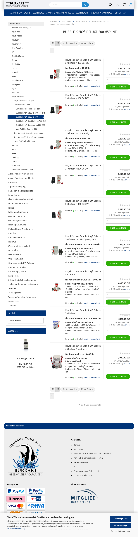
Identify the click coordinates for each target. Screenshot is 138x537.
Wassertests (13, 301)
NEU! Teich (13, 250)
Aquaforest (16, 44)
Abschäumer (14, 23)
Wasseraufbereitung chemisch (22, 297)
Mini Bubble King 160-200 (26, 129)
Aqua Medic (17, 36)
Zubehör (12, 305)
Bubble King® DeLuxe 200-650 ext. (30, 113)
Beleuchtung (14, 195)
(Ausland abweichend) (92, 86)
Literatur (12, 242)
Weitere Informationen (120, 531)
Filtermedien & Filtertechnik (20, 199)
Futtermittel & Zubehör (18, 212)
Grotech (15, 72)
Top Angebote (14, 293)
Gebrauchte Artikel (16, 216)
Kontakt (77, 445)
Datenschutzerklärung (16, 529)
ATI (13, 52)
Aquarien (12, 182)
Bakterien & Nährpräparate (20, 191)
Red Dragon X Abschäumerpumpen (28, 133)
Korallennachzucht (16, 237)
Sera (14, 149)
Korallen (12, 233)
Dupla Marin (17, 64)
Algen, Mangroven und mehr (21, 174)
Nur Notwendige (120, 525)
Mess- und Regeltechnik (19, 246)
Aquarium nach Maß (101, 13)
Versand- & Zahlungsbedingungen (88, 458)
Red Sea (15, 93)
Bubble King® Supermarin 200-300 (30, 125)
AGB (75, 467)
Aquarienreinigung (16, 186)
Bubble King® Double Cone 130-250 (30, 121)
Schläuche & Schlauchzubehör (22, 280)
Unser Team (120, 13)
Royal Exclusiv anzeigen (24, 101)
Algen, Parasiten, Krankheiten (21, 178)
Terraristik (13, 288)
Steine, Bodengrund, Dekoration (23, 284)
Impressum (78, 449)
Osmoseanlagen (15, 259)
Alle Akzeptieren (120, 519)
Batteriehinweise (81, 462)
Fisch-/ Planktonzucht (18, 203)
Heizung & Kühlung (17, 225)
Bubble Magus (18, 56)
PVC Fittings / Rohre (17, 271)
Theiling (15, 157)
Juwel (14, 76)
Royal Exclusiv (18, 97)
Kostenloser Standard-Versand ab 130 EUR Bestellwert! (60, 13)
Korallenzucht (17, 80)
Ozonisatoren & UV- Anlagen (21, 263)
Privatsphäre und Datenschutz (87, 471)
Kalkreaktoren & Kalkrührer (21, 229)
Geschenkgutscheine (17, 220)
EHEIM (14, 68)
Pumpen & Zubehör (17, 267)
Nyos (14, 88)
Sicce (14, 153)
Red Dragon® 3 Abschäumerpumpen (29, 137)
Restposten (13, 276)
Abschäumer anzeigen (21, 28)
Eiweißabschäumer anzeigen (28, 109)
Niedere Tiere (14, 254)
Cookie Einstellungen (83, 475)
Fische (11, 208)
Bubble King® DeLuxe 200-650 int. (30, 117)
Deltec (14, 60)
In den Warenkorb (118, 87)
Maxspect (16, 84)
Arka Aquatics (17, 48)
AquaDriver (16, 40)
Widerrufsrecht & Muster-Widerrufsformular (92, 454)
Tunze (14, 161)
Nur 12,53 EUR (25, 364)
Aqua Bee (16, 32)
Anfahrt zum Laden (20, 13)
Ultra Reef (16, 165)
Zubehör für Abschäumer (24, 141)
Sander (15, 145)
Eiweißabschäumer (22, 105)
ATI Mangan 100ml (25, 358)
